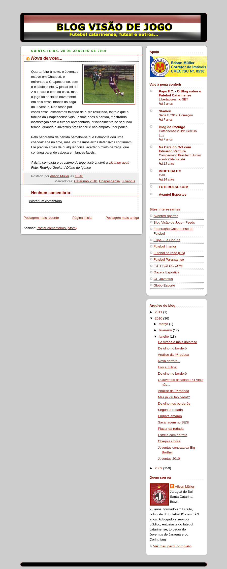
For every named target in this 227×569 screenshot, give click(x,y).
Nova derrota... (169, 361)
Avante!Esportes (166, 216)
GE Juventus (163, 279)
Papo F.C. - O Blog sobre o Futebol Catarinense (180, 93)
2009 (159, 468)
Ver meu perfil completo (172, 546)
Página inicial (82, 218)
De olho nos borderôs (174, 403)
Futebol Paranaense (169, 259)
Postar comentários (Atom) (57, 228)
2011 (159, 312)
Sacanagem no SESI (173, 422)
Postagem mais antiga (122, 218)
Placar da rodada (171, 429)
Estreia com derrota (172, 435)
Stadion (165, 111)
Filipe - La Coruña (167, 240)
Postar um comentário (45, 201)
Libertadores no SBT (173, 99)
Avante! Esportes (172, 194)
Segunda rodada (170, 410)
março (164, 324)
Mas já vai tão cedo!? (174, 397)
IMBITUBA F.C (170, 171)
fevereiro (166, 330)
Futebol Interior (165, 246)
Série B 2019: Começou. (176, 115)
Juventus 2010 (169, 458)
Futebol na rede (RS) (169, 253)
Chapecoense (109, 181)
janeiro (164, 336)
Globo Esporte (164, 285)
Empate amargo (170, 416)
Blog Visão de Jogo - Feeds (174, 222)
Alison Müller (184, 486)
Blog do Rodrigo (172, 127)
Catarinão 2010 (85, 181)
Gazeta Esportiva (166, 272)
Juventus (128, 181)
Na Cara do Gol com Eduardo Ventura (175, 149)
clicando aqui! (118, 162)
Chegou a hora (169, 441)
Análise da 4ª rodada (173, 355)
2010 (159, 318)
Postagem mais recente (41, 218)
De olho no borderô (172, 348)
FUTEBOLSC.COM (173, 187)
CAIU (163, 175)
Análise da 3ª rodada (173, 391)
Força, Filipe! (167, 367)
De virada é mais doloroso (177, 342)
